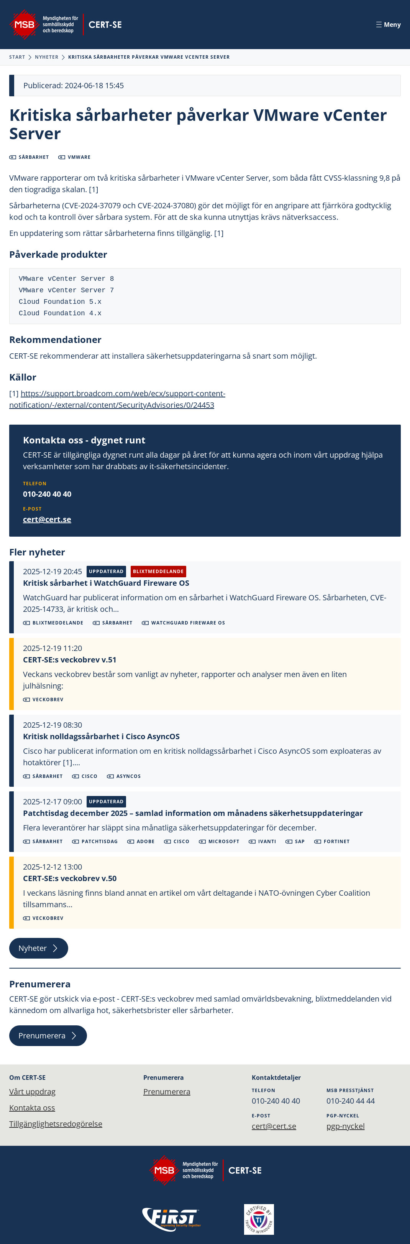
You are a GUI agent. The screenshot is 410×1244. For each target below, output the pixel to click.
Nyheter (47, 57)
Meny (388, 24)
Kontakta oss (32, 1107)
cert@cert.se (47, 519)
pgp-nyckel (345, 1126)
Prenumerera (48, 1035)
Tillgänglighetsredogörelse (55, 1124)
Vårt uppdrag (32, 1091)
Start (17, 57)
